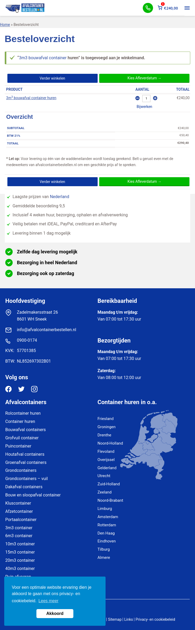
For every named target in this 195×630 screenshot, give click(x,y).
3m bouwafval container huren (31, 98)
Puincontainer (18, 446)
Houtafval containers (24, 454)
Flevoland (106, 451)
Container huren (20, 421)
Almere (104, 557)
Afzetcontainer (19, 511)
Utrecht (104, 475)
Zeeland (105, 492)
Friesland (106, 418)
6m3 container (18, 535)
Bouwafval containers (25, 429)
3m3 (23, 57)
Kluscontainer (18, 503)
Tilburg (104, 549)
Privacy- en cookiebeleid (155, 619)
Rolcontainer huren (23, 413)
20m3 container (20, 560)
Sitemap (114, 619)
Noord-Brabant (110, 500)
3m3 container (18, 527)
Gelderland (107, 467)
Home (5, 24)
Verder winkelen (52, 78)
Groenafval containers (25, 462)
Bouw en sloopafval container (33, 494)
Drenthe (104, 435)
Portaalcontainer (20, 519)
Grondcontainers (20, 470)
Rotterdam (107, 525)
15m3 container (20, 552)
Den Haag (106, 533)
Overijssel (106, 459)
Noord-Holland (110, 443)
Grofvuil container (22, 437)
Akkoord (55, 613)
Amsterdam (108, 516)
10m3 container (20, 543)
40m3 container (20, 568)
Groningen (107, 426)
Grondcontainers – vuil (26, 478)
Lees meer (49, 601)
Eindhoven (107, 541)
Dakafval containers (23, 486)
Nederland (59, 196)
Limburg (105, 508)
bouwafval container (47, 57)
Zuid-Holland (109, 484)
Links (128, 619)
